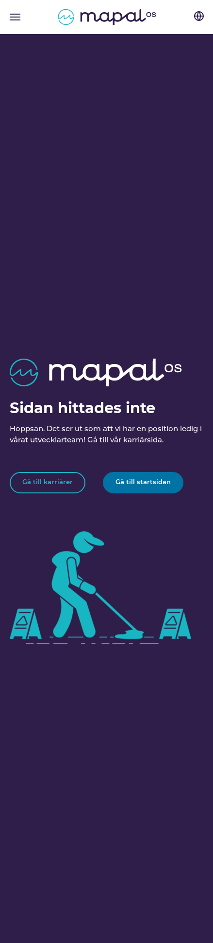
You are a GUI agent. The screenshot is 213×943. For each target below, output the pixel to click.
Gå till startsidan (143, 482)
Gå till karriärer (47, 482)
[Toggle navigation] (15, 17)
